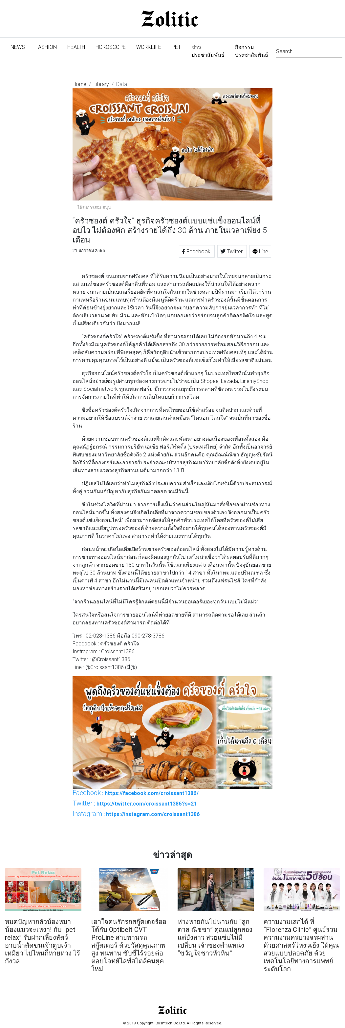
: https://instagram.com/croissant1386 (136, 814)
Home (79, 84)
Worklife (148, 47)
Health (76, 47)
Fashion (46, 47)
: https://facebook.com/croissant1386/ (136, 793)
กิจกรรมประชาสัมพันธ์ (251, 51)
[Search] (309, 50)
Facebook (197, 251)
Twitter (232, 251)
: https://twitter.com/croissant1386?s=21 (135, 803)
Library (101, 84)
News (20, 46)
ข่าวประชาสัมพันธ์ (208, 51)
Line (260, 251)
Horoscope (111, 47)
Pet (176, 47)
